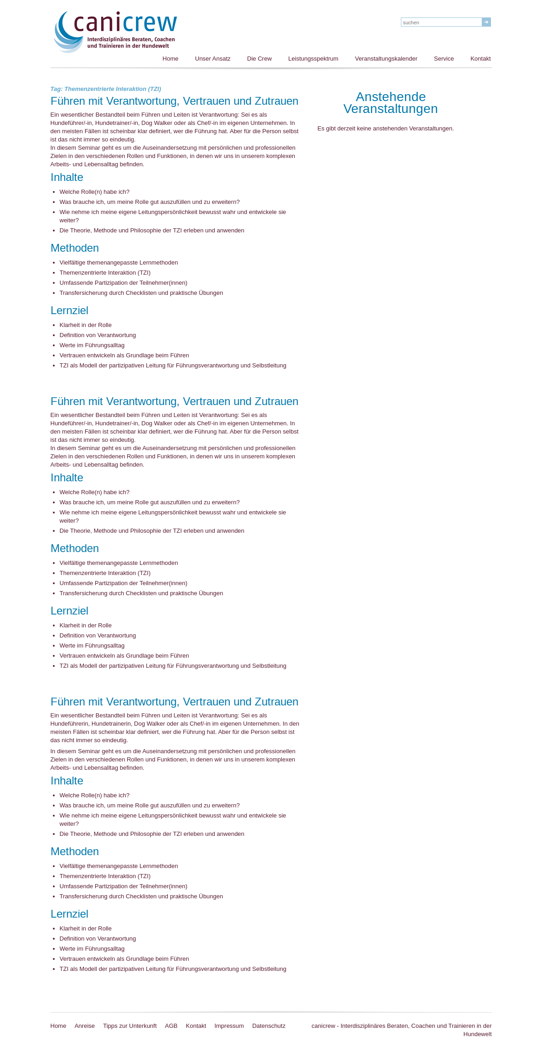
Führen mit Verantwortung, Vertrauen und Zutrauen (174, 101)
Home (171, 58)
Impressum (229, 1025)
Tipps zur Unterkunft (130, 1025)
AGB (171, 1025)
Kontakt (480, 58)
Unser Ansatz (212, 58)
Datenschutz (268, 1025)
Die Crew (259, 58)
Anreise (84, 1025)
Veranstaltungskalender (386, 58)
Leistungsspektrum (313, 58)
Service (444, 58)
